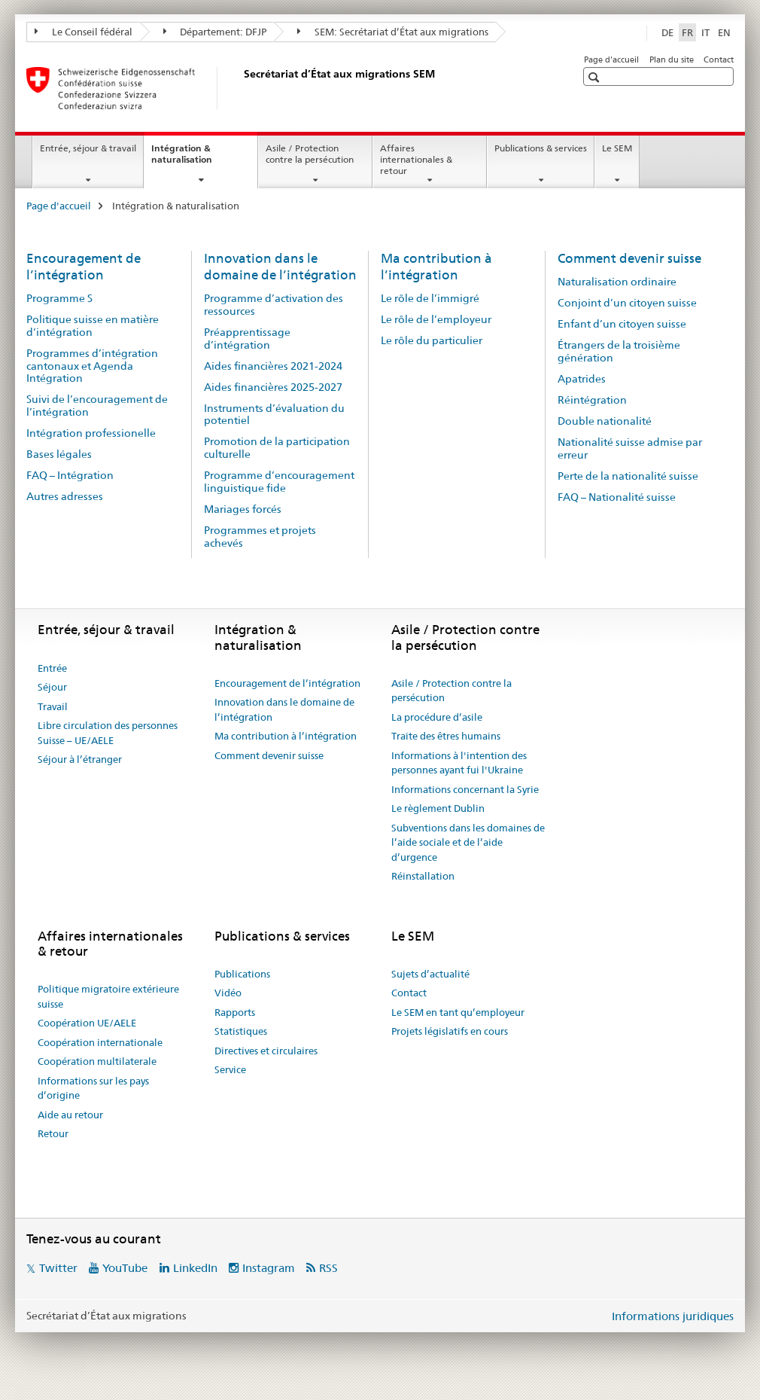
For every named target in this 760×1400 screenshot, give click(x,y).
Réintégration (592, 400)
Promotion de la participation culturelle (277, 447)
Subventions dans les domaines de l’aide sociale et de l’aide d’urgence (468, 842)
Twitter (58, 1268)
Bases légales (59, 454)
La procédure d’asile (436, 717)
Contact (719, 59)
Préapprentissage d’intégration (247, 338)
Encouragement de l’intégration (83, 266)
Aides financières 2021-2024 (273, 366)
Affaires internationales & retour (416, 159)
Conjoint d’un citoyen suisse (627, 303)
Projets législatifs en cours (449, 1031)
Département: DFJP (215, 32)
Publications (242, 974)
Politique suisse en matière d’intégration (92, 325)
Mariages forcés (242, 509)
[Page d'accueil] (240, 88)
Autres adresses (64, 496)
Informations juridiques (673, 1316)
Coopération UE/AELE (87, 1023)
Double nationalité (605, 421)
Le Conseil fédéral (83, 32)
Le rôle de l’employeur (436, 319)
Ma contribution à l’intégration (436, 266)
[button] (595, 77)
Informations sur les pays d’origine (93, 1088)
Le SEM (617, 148)
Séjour (52, 687)
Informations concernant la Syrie (465, 789)
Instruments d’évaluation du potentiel (274, 414)
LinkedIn (195, 1268)
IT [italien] (705, 32)
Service (230, 1069)
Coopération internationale (100, 1042)
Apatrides (582, 379)
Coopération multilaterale (97, 1061)
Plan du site (671, 59)
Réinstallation (422, 876)
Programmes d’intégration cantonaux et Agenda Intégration (92, 366)
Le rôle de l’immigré (430, 298)
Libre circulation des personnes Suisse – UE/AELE (108, 732)
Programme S (59, 298)
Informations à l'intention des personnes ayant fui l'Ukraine (459, 762)
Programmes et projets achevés (260, 536)
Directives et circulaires (266, 1051)
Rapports (234, 1012)
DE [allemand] (667, 32)
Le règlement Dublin (438, 808)
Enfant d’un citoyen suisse (622, 324)
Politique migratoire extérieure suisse (108, 996)
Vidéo (228, 993)
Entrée (52, 668)
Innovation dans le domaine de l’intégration (280, 266)
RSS (328, 1268)
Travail (53, 706)
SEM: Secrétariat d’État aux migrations (392, 32)
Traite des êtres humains (445, 736)
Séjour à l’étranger (80, 759)
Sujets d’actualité (430, 974)
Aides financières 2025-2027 (273, 387)
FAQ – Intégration (70, 475)
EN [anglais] (724, 32)
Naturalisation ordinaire (617, 282)
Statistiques (240, 1031)
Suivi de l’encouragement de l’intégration (97, 405)
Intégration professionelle (91, 433)
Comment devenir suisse (629, 258)
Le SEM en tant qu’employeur (457, 1012)
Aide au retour (70, 1115)
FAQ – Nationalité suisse (617, 497)
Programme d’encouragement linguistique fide (279, 481)
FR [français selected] (687, 32)
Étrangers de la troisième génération (619, 351)
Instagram (268, 1268)
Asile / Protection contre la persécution (310, 153)
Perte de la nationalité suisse (628, 476)
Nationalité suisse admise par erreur (630, 448)
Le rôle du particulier (431, 340)
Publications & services (540, 148)
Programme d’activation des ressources (273, 304)
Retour (53, 1133)
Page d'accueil (611, 59)
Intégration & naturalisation (198, 158)
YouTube (124, 1268)
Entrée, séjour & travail (88, 148)
